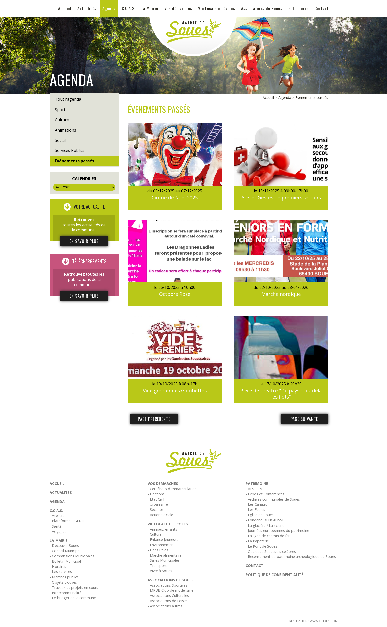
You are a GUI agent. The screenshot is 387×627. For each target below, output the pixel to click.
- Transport (157, 565)
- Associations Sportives (167, 585)
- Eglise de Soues (260, 514)
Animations (65, 130)
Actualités (86, 8)
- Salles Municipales (164, 560)
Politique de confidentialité (274, 574)
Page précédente (154, 419)
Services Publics (69, 150)
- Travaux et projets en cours (74, 587)
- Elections (156, 494)
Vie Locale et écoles (216, 8)
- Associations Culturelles (168, 595)
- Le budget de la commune (73, 597)
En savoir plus (84, 241)
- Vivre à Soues (160, 570)
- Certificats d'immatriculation (172, 488)
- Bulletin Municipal (65, 561)
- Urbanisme (158, 504)
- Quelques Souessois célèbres (271, 551)
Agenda (109, 8)
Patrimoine (298, 8)
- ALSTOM (254, 488)
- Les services (61, 571)
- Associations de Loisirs (168, 600)
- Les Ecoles (255, 509)
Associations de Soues (261, 8)
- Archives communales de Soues (273, 499)
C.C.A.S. (128, 8)
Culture (62, 120)
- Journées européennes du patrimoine (277, 530)
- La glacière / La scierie (265, 525)
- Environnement (161, 544)
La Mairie (149, 8)
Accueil (64, 8)
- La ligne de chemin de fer (268, 535)
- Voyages (58, 531)
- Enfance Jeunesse (163, 539)
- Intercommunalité (65, 592)
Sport (60, 109)
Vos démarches (178, 8)
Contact (322, 8)
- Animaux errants (162, 529)
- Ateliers (57, 515)
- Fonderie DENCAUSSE (265, 520)
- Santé (56, 526)
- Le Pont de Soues (261, 546)
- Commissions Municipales (72, 556)
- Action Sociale (160, 514)
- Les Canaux (256, 504)
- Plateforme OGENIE (67, 520)
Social (60, 140)
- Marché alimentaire (165, 555)
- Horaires (58, 566)
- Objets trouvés (63, 582)
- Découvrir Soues (64, 545)
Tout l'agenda (68, 99)
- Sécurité (155, 509)
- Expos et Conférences (265, 494)
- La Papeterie (257, 541)
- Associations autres (165, 606)
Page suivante (304, 419)
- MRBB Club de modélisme (170, 590)
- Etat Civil (156, 499)
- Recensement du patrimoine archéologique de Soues (291, 556)
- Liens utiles (158, 550)
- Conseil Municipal (65, 550)
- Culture (155, 534)
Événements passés (74, 161)
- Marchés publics (64, 576)
